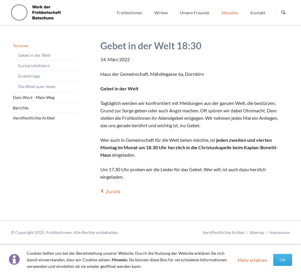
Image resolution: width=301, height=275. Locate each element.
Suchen (283, 13)
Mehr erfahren (252, 260)
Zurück (113, 191)
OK (283, 259)
